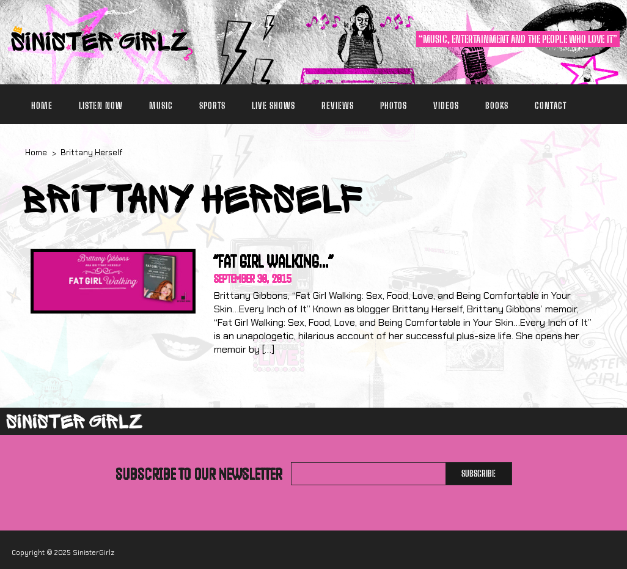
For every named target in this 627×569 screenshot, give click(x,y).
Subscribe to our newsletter (199, 473)
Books (496, 105)
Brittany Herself (91, 152)
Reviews (337, 105)
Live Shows (273, 105)
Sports (212, 105)
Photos (393, 105)
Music (161, 105)
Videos (446, 105)
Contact (550, 105)
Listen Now (101, 105)
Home (42, 105)
